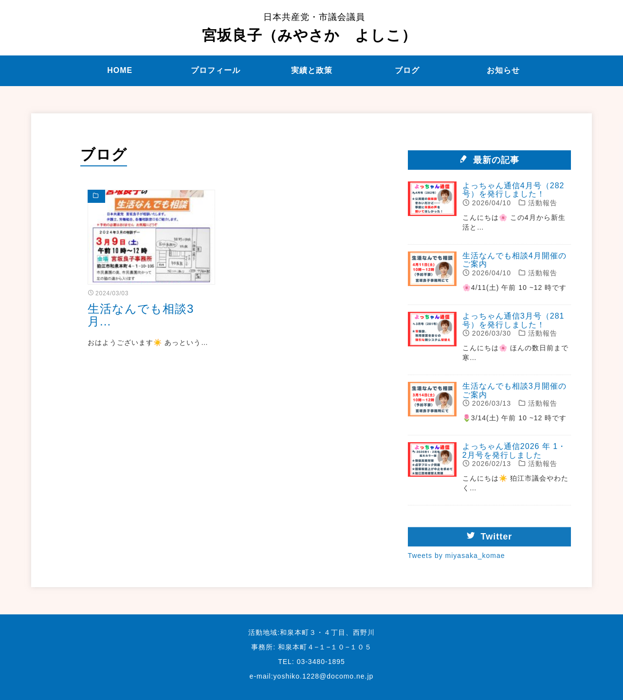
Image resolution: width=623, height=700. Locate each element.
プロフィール (215, 70)
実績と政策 (311, 70)
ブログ (407, 70)
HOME (119, 70)
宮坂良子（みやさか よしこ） (309, 27)
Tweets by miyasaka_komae (456, 562)
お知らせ (503, 70)
